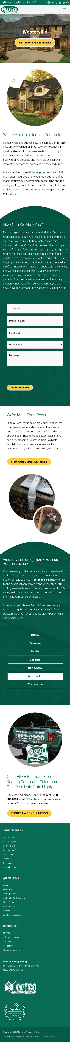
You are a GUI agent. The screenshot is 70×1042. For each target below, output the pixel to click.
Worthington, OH (10, 850)
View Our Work (9, 906)
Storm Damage (9, 902)
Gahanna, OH (8, 863)
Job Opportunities (11, 937)
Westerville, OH (9, 841)
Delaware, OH (9, 846)
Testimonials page (43, 579)
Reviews (6, 911)
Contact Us (8, 946)
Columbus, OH (9, 837)
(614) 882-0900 (27, 2)
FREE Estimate (9, 933)
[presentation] (31, 376)
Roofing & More (9, 894)
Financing (7, 889)
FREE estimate (33, 799)
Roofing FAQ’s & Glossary (14, 898)
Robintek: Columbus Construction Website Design (34, 1037)
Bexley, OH (7, 859)
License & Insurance (11, 950)
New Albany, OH (10, 867)
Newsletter (7, 941)
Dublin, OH (8, 854)
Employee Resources (12, 915)
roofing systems (42, 172)
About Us (7, 885)
